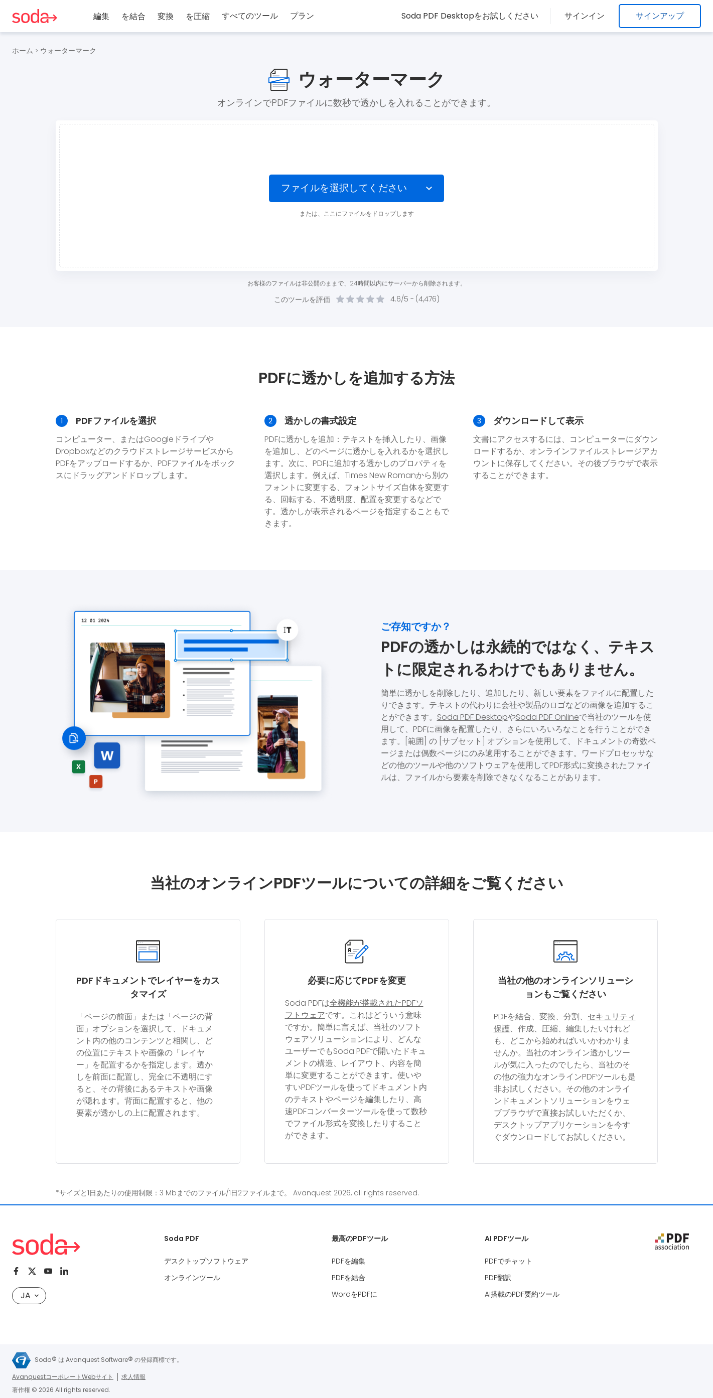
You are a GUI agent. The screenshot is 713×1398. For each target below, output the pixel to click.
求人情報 (133, 1376)
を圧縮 (198, 16)
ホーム (22, 51)
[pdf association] (672, 1241)
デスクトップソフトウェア (206, 1261)
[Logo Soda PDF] (34, 16)
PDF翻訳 (498, 1278)
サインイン (586, 16)
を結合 (133, 16)
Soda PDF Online (547, 717)
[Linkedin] (64, 1271)
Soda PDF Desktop (472, 717)
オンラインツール (192, 1278)
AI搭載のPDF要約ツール (522, 1294)
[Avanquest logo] (21, 1360)
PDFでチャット (508, 1261)
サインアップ (660, 16)
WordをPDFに (354, 1294)
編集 (101, 16)
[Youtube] (48, 1271)
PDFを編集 (348, 1261)
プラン (302, 16)
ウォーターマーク (68, 51)
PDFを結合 (348, 1278)
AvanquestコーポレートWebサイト (62, 1376)
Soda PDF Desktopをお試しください (473, 16)
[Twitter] (32, 1271)
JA (30, 1295)
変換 (166, 16)
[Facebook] (16, 1271)
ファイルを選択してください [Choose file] (343, 188)
